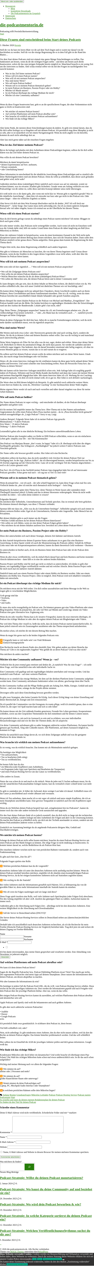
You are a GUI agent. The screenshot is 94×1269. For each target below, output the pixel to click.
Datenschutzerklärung (52, 1262)
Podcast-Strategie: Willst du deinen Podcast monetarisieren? (41, 1181)
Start (2, 34)
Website (3, 1150)
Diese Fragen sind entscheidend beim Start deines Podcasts (40, 39)
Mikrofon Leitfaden (39, 1095)
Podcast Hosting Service (66, 1095)
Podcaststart (5, 1097)
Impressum (10, 16)
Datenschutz (10, 18)
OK (34, 1262)
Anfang (6, 1095)
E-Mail (4, 942)
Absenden (5, 957)
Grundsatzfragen (23, 1095)
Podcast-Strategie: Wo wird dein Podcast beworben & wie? (40, 1207)
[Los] (29, 1170)
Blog (13, 8)
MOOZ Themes (17, 1255)
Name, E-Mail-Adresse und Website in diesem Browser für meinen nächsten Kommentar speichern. (46, 1155)
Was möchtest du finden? (11, 1165)
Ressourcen (10, 6)
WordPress (43, 1255)
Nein (40, 1262)
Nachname (28, 939)
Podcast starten (84, 1095)
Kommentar (6, 1135)
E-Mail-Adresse (7, 1145)
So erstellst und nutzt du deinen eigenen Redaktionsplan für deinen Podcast (32, 1100)
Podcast (52, 1095)
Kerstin (18, 45)
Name (2, 934)
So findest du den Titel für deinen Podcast (18, 1102)
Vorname (27, 936)
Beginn (13, 1095)
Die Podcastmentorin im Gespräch (25, 13)
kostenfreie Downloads (21, 11)
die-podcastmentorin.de (21, 24)
